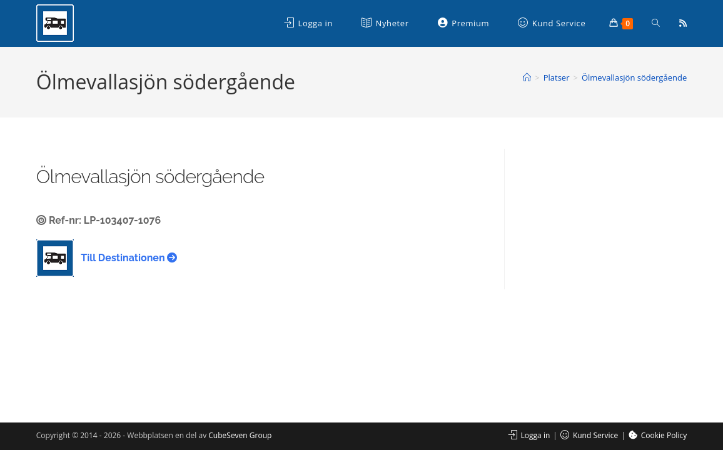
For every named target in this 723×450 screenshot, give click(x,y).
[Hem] (527, 77)
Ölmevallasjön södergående (634, 77)
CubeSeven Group (239, 435)
